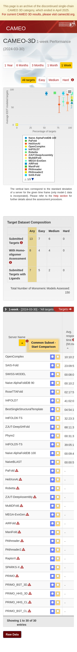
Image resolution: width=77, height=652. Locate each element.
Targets (65, 309)
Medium (54, 80)
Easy (42, 80)
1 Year (9, 65)
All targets (28, 80)
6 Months (22, 65)
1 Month (52, 65)
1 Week (66, 65)
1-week (13, 309)
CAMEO (16, 28)
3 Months (38, 65)
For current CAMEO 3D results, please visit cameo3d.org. (38, 14)
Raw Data (12, 634)
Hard (66, 80)
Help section (60, 195)
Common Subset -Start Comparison (43, 344)
